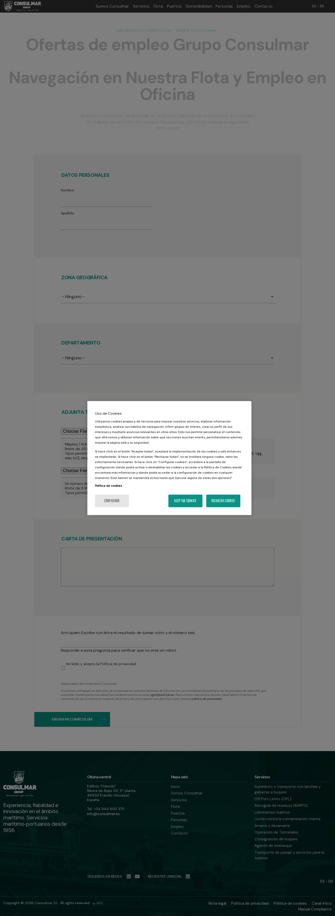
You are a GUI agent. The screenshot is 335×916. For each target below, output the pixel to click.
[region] (169, 458)
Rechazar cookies (223, 501)
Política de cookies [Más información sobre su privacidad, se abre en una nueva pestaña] (108, 486)
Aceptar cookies (185, 501)
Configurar (112, 501)
